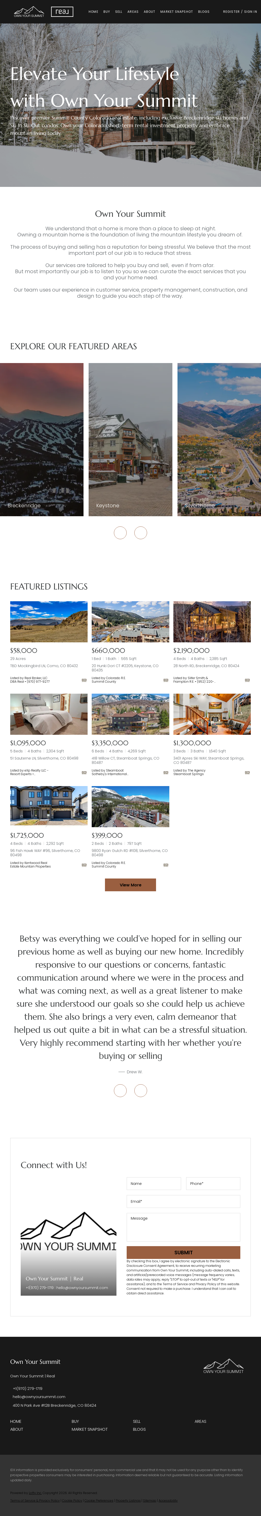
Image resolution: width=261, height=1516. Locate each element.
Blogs (204, 11)
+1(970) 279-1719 (40, 1287)
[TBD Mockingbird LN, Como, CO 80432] (49, 621)
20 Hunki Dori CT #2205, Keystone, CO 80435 (125, 668)
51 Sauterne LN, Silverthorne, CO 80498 (44, 758)
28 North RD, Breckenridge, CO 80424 (206, 665)
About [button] (150, 11)
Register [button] (231, 11)
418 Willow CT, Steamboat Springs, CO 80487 (125, 760)
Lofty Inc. (35, 1493)
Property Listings (128, 1500)
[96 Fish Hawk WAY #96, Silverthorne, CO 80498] (49, 806)
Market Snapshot (177, 11)
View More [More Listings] (130, 885)
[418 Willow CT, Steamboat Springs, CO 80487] (130, 714)
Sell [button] (119, 11)
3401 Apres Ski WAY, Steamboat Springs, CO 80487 (208, 760)
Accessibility (168, 1500)
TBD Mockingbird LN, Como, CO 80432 (44, 665)
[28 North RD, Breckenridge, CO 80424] (212, 621)
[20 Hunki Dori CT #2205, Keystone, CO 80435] (130, 621)
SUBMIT (183, 1252)
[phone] (213, 1183)
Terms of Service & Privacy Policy (35, 1500)
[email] (183, 1201)
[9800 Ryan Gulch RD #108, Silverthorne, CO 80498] (130, 806)
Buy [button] (107, 11)
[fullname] (154, 1183)
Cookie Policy (72, 1500)
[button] (29, 11)
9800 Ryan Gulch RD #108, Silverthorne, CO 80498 (130, 853)
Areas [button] (133, 11)
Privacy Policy (206, 1284)
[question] (183, 1227)
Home (93, 11)
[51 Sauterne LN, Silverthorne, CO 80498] (49, 714)
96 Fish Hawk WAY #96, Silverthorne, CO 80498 (45, 853)
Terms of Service (175, 1284)
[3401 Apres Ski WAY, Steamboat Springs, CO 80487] (212, 714)
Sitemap (149, 1500)
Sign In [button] (250, 11)
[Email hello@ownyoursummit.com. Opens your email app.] (37, 1396)
